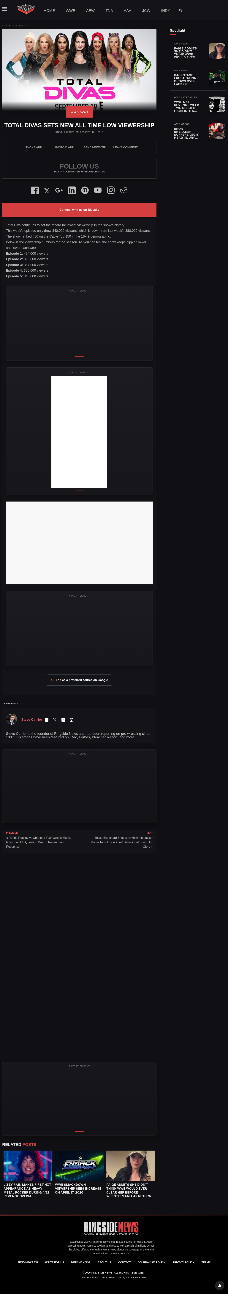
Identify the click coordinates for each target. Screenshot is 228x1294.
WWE (70, 11)
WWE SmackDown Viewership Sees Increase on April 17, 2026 (78, 1188)
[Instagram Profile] (71, 719)
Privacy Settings (90, 1277)
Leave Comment (125, 147)
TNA (109, 11)
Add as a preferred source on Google (79, 680)
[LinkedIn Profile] (62, 719)
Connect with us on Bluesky (79, 209)
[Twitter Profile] (54, 719)
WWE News (18, 26)
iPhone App (33, 147)
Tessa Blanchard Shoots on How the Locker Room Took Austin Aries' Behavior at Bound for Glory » (122, 842)
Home (49, 11)
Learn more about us (116, 1253)
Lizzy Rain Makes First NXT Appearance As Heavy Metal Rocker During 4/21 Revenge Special (27, 1190)
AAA (127, 11)
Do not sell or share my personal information (124, 1277)
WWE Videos (182, 124)
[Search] (179, 10)
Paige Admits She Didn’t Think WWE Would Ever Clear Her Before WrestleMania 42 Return (128, 1190)
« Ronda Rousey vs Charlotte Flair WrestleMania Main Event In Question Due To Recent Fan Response (38, 842)
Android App (64, 147)
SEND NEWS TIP (95, 147)
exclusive (96, 1249)
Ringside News (100, 1241)
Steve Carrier (64, 132)
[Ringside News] (111, 1235)
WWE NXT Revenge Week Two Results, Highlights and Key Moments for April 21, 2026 (186, 111)
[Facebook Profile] (46, 719)
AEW (90, 11)
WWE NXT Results (185, 97)
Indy (165, 11)
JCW (146, 11)
